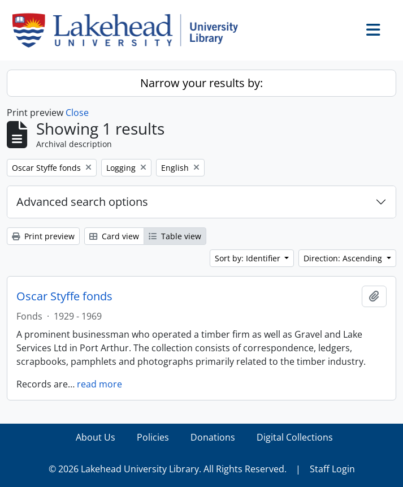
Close (77, 112)
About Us (95, 437)
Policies (153, 437)
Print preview (43, 236)
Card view (114, 236)
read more (99, 384)
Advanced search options (82, 201)
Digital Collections (295, 437)
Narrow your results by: (201, 82)
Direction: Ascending (344, 258)
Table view (175, 236)
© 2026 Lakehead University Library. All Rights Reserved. (168, 469)
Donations (212, 437)
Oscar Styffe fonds (64, 296)
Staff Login (332, 469)
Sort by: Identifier (249, 258)
